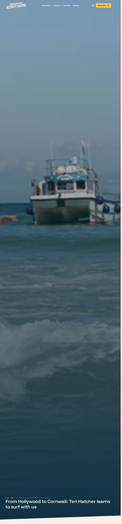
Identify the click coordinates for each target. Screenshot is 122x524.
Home (7, 497)
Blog (12, 497)
